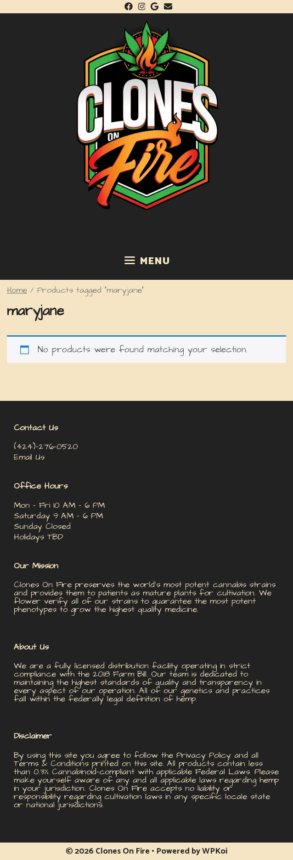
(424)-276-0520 (46, 446)
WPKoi (214, 851)
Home (17, 290)
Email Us (29, 457)
